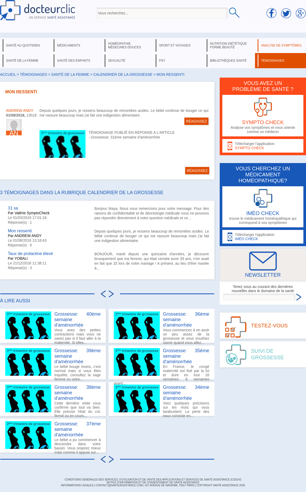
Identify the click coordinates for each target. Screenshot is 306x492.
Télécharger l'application (263, 146)
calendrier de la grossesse (122, 74)
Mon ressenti (20, 231)
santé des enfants (73, 60)
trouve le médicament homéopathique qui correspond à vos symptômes (263, 207)
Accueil (8, 74)
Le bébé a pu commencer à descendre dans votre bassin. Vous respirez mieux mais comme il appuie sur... (53, 437)
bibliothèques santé (228, 60)
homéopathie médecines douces (124, 45)
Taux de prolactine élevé (30, 253)
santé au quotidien (23, 45)
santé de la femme (22, 60)
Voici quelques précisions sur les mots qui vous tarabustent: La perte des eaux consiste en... (161, 400)
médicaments (68, 45)
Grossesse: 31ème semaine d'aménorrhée (125, 137)
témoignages (272, 60)
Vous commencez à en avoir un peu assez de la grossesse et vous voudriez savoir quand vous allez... (161, 327)
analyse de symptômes (281, 45)
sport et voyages (175, 45)
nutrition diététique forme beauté (228, 45)
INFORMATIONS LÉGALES (77, 485)
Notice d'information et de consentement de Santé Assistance (152, 482)
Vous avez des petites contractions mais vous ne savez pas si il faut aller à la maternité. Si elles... (53, 327)
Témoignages (33, 74)
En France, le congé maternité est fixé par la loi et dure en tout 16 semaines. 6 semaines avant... (161, 363)
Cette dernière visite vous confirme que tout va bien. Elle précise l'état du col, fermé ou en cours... (53, 400)
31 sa (13, 208)
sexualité (116, 60)
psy (162, 60)
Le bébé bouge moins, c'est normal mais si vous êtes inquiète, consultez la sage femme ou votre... (53, 363)
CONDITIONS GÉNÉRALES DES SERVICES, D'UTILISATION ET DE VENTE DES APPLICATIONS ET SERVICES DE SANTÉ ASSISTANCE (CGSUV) (153, 479)
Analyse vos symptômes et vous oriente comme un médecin (263, 115)
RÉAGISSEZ (196, 121)
